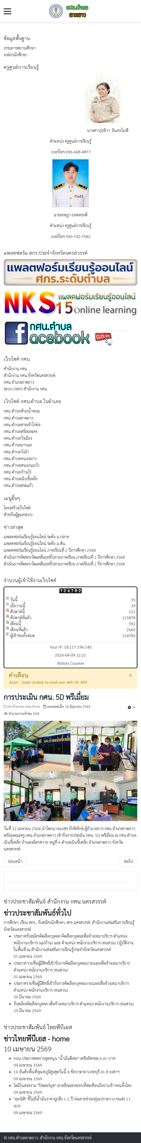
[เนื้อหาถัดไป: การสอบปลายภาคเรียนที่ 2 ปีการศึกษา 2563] (128, 861)
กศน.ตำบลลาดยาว (19, 418)
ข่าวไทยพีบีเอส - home (37, 1038)
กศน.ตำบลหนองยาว (20, 458)
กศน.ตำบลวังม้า (16, 451)
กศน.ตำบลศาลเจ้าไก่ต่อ (22, 424)
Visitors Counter (70, 663)
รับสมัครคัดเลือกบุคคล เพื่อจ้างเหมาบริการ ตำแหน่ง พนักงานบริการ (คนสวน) (74, 1003)
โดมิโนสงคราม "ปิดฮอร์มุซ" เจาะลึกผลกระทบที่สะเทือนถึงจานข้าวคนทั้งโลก (73, 1085)
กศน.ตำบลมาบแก (18, 444)
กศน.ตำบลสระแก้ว (18, 485)
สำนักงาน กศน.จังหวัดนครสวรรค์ (29, 375)
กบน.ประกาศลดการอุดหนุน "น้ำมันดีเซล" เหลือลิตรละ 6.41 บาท (64, 1058)
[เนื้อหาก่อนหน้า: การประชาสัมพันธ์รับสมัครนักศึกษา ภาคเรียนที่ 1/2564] (15, 861)
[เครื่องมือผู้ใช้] (131, 707)
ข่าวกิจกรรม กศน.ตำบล (24, 706)
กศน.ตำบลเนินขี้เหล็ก (21, 478)
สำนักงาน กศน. (16, 368)
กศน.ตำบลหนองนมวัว (21, 465)
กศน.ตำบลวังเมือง (18, 438)
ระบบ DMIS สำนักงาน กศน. (26, 388)
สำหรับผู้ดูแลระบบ (18, 514)
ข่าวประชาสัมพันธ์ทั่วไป (37, 912)
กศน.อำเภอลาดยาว (19, 382)
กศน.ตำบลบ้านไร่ (17, 472)
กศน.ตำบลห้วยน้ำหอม (22, 411)
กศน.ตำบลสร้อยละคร (20, 431)
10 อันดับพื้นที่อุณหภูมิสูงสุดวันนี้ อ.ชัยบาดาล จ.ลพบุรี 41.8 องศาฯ (67, 1071)
